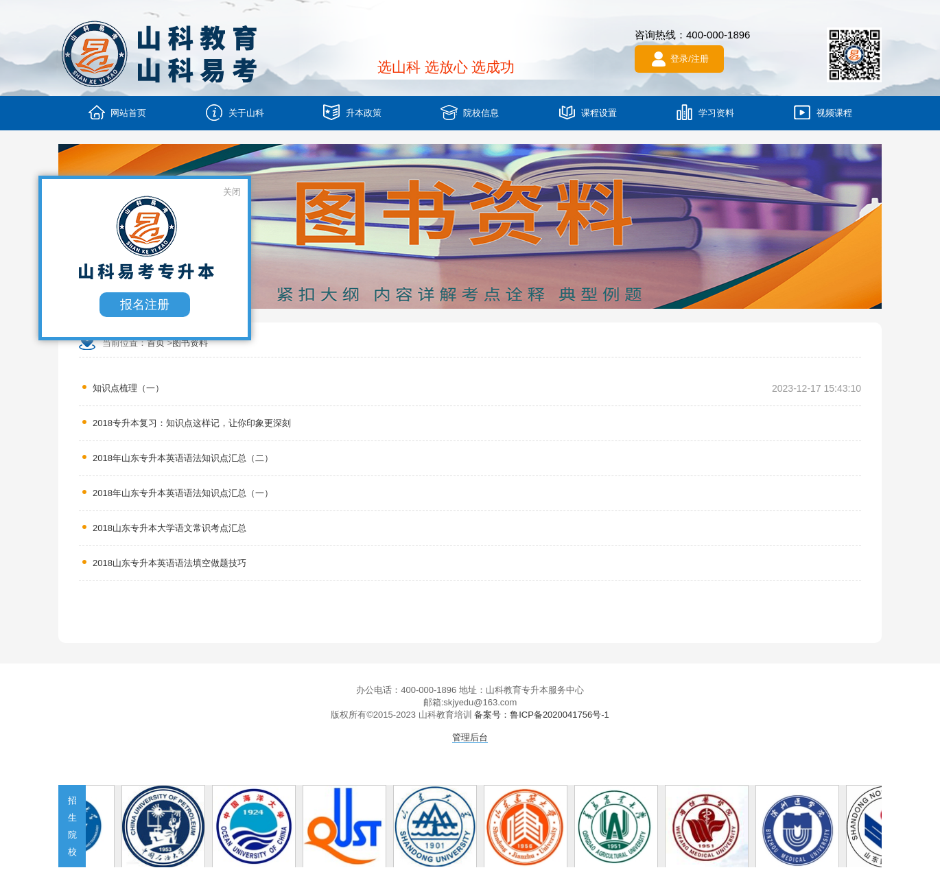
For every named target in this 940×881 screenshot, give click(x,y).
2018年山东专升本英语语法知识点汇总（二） (183, 458)
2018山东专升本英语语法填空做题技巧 (169, 563)
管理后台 (470, 737)
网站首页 (117, 112)
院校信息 (469, 112)
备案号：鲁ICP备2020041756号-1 (541, 714)
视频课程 (823, 112)
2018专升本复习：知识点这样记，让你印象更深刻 (192, 423)
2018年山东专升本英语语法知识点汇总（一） (183, 493)
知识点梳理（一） (128, 388)
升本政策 (352, 112)
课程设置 (588, 112)
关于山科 (235, 112)
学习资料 (705, 112)
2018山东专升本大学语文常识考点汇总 (169, 528)
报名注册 (147, 307)
